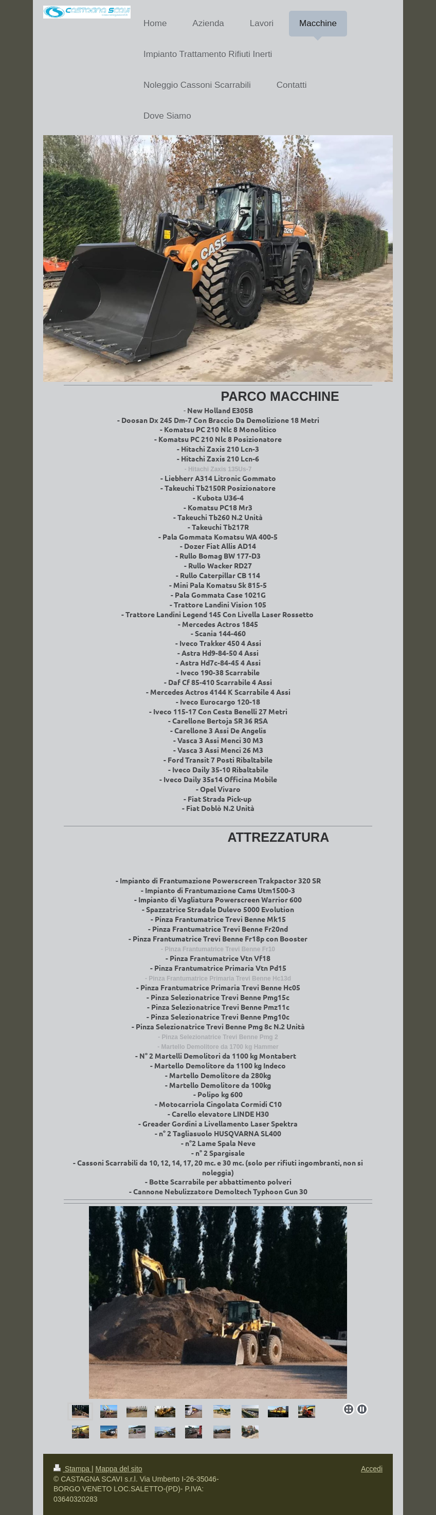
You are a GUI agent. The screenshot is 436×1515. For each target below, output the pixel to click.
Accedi (372, 1469)
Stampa (72, 1469)
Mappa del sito (119, 1469)
